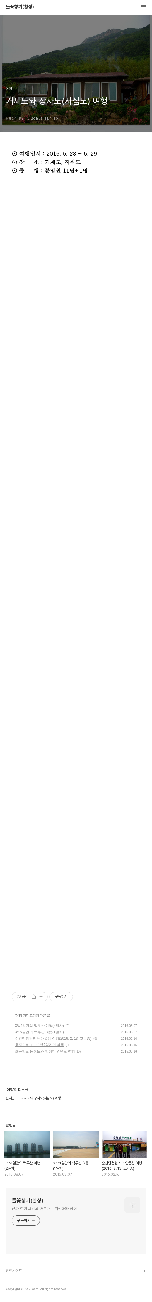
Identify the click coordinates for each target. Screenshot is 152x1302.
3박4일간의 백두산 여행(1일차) (39, 1032)
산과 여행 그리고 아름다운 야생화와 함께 (44, 1208)
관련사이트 (14, 1270)
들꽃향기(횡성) (20, 7)
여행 (18, 1015)
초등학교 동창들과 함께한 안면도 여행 (45, 1051)
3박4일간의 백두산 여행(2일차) (39, 1026)
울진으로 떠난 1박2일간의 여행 (39, 1045)
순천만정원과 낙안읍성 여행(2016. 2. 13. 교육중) (53, 1038)
